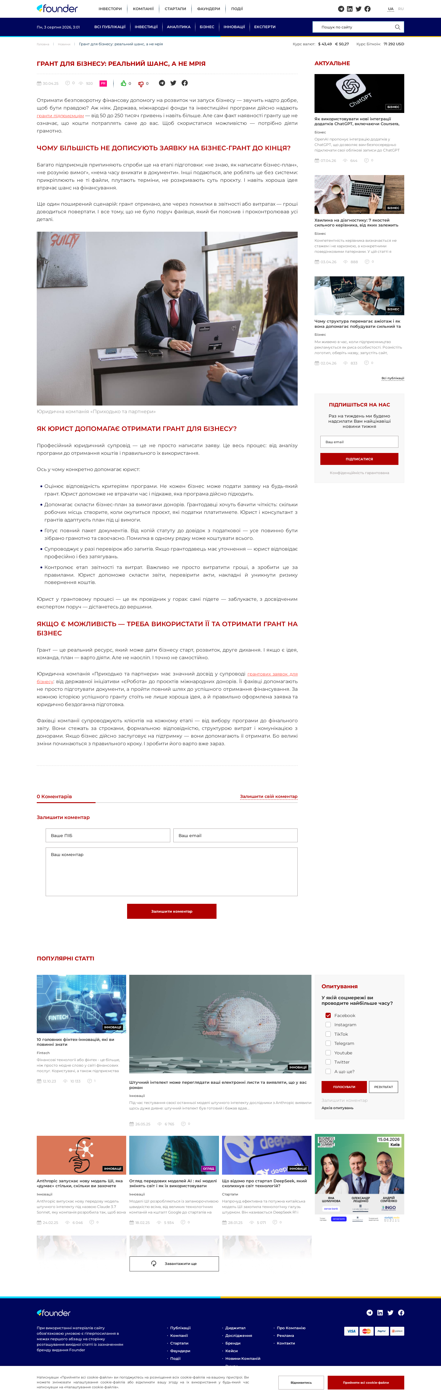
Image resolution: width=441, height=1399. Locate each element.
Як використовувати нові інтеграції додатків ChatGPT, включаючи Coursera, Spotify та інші (357, 125)
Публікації (180, 1336)
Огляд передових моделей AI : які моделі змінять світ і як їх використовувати (173, 1192)
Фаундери (208, 8)
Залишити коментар (171, 918)
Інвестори (110, 8)
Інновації (234, 26)
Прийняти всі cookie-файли (359, 1382)
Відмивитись (286, 1382)
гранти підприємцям (64, 115)
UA (391, 8)
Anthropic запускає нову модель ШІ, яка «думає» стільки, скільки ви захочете (80, 1192)
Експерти (265, 26)
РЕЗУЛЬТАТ (383, 1093)
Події (237, 8)
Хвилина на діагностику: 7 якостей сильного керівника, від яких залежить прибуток (356, 229)
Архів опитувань (337, 1116)
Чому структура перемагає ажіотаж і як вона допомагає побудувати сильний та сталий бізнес (358, 332)
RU (401, 8)
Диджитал (235, 1336)
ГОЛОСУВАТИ (344, 1093)
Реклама (285, 1344)
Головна (44, 44)
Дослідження (238, 1344)
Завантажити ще (174, 1272)
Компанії (143, 8)
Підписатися (359, 465)
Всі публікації (110, 26)
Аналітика (178, 26)
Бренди (232, 1351)
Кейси (231, 1359)
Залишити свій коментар (265, 796)
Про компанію (291, 1336)
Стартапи (175, 8)
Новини (68, 44)
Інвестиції (146, 26)
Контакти (286, 1351)
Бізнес (207, 26)
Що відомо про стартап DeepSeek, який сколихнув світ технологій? (264, 1192)
